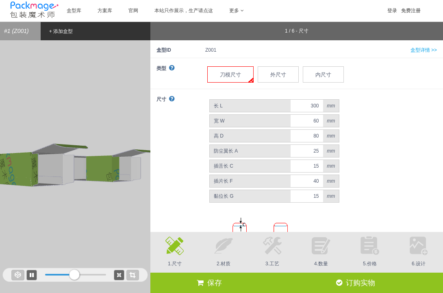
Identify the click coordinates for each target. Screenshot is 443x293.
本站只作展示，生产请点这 (183, 10)
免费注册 (411, 10)
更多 (236, 10)
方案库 (105, 10)
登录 (392, 10)
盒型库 (74, 10)
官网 (133, 10)
